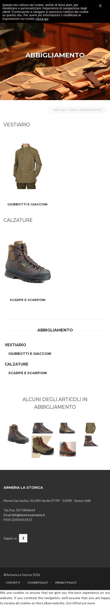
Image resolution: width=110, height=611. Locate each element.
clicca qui (41, 18)
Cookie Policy (37, 582)
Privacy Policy (66, 582)
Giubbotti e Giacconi (27, 204)
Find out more (85, 603)
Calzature (16, 364)
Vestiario (15, 345)
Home (73, 110)
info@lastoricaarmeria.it (28, 515)
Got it (70, 603)
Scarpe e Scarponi (27, 300)
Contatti (13, 582)
